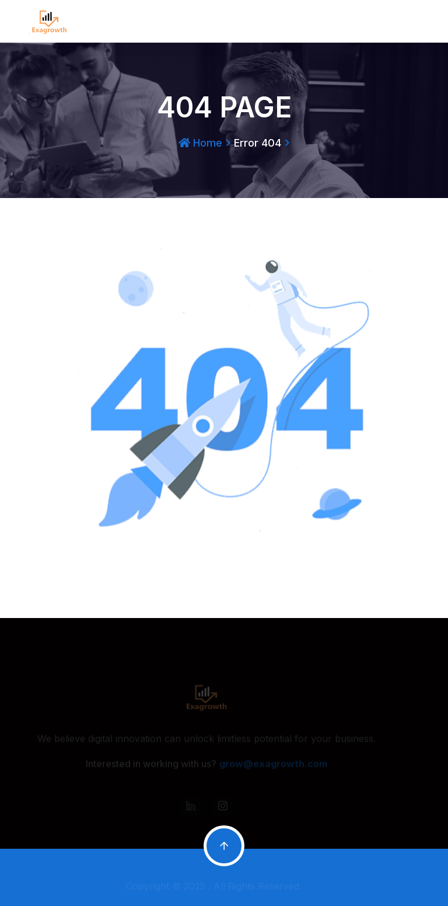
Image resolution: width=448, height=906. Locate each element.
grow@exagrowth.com (273, 765)
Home (200, 143)
